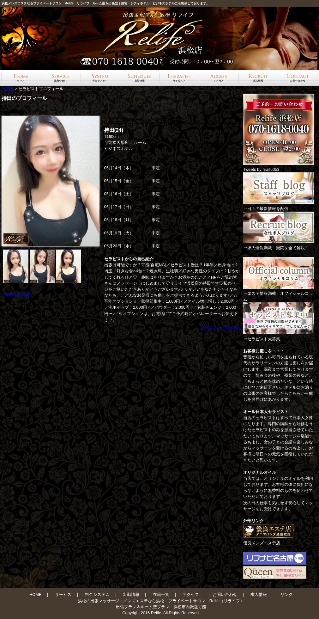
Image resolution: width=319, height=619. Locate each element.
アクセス (191, 594)
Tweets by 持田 (17, 294)
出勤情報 (131, 594)
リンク (286, 594)
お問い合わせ (225, 594)
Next (93, 181)
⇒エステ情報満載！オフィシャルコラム (278, 293)
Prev (11, 181)
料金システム (97, 594)
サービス (63, 594)
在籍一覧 (161, 594)
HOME (8, 88)
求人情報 (258, 594)
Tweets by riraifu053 (261, 169)
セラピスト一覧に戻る (221, 327)
